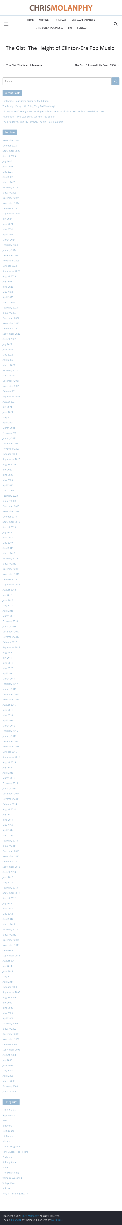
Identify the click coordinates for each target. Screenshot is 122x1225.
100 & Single (9, 1109)
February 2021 (10, 433)
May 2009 (8, 1013)
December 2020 (11, 443)
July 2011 (7, 966)
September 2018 (11, 584)
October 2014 (10, 804)
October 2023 (10, 265)
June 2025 (8, 166)
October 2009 (10, 986)
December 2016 (11, 694)
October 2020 (10, 453)
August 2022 (9, 338)
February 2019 (10, 558)
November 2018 (11, 574)
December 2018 (11, 568)
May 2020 (8, 480)
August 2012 (9, 898)
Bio (70, 27)
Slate (5, 1167)
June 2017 (8, 662)
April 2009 (8, 1018)
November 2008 (11, 1039)
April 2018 (8, 610)
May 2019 (8, 542)
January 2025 (9, 192)
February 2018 (10, 621)
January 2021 (9, 438)
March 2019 (9, 553)
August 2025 (9, 156)
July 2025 (7, 161)
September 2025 (11, 150)
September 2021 (11, 396)
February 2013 (10, 887)
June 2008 (8, 1065)
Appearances (10, 1115)
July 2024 (7, 218)
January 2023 (9, 312)
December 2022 (11, 318)
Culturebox (8, 1130)
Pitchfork (7, 1156)
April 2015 (8, 772)
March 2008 (9, 1080)
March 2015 (9, 777)
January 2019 (9, 563)
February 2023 (10, 307)
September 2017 (11, 647)
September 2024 (11, 213)
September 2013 (11, 866)
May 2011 (8, 976)
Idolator (7, 1141)
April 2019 (8, 547)
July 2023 (7, 281)
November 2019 (11, 511)
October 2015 (10, 751)
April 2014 (8, 830)
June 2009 (8, 1007)
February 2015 (10, 783)
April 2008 (8, 1075)
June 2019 (8, 537)
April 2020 (8, 485)
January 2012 (9, 934)
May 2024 (8, 229)
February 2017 (10, 683)
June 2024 (8, 223)
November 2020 (11, 448)
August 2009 (9, 997)
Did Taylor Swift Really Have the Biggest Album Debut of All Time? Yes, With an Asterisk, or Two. (53, 111)
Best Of (6, 1120)
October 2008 (10, 1044)
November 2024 (11, 203)
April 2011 (8, 981)
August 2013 (9, 871)
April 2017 (8, 673)
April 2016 (8, 720)
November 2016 (11, 699)
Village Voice (9, 1183)
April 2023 (8, 297)
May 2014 (8, 824)
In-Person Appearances (49, 27)
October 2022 (10, 328)
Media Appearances (83, 19)
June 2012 (8, 908)
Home (30, 19)
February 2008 (10, 1086)
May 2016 (8, 715)
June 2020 (8, 474)
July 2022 (7, 344)
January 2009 (9, 1028)
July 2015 (7, 767)
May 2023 (8, 291)
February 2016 (10, 730)
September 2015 (11, 756)
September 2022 (11, 333)
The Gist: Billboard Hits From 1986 (97, 65)
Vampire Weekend (12, 1177)
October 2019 (10, 516)
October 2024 (10, 208)
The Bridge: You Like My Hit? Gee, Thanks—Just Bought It (33, 121)
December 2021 (11, 380)
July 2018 (7, 595)
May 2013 (8, 882)
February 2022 (10, 370)
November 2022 (11, 323)
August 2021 (9, 401)
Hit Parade (60, 19)
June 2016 (8, 709)
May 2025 (8, 171)
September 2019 (11, 521)
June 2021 (8, 412)
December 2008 (11, 1033)
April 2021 (8, 422)
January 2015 (9, 788)
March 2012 (9, 924)
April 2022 (8, 359)
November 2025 (11, 140)
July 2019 (7, 532)
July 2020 (7, 469)
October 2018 (10, 579)
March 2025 (9, 182)
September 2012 (11, 892)
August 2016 (9, 704)
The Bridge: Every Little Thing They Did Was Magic (29, 106)
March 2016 (9, 725)
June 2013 (8, 877)
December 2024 (11, 197)
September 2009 (11, 992)
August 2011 (9, 960)
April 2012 (8, 918)
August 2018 (9, 589)
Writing (44, 19)
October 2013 (10, 861)
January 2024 (9, 250)
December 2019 (11, 506)
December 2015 (11, 741)
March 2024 (9, 239)
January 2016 (9, 736)
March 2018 (9, 615)
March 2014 (9, 835)
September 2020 (11, 459)
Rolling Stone (10, 1162)
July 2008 (7, 1060)
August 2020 (9, 464)
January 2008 (9, 1091)
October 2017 (10, 642)
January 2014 (9, 845)
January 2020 (9, 500)
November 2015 (11, 746)
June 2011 (8, 971)
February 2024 (10, 244)
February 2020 (10, 495)
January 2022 (9, 375)
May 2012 (8, 913)
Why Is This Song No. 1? (15, 1193)
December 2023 (11, 255)
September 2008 (11, 1049)
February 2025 (10, 187)
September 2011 (11, 955)
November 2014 (11, 798)
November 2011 (11, 945)
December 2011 (11, 939)
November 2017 (11, 636)
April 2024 (8, 234)
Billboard (7, 1125)
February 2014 (10, 840)
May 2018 (8, 605)
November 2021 (11, 385)
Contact (82, 27)
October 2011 (10, 950)
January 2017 (9, 689)
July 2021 (7, 406)
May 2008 (8, 1070)
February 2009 (10, 1023)
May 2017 (8, 668)
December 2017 (11, 631)
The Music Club (11, 1172)
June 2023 (8, 286)
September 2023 (11, 271)
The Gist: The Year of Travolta (22, 65)
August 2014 (9, 809)
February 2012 (10, 929)
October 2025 (10, 145)
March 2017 (9, 678)
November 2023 (11, 260)
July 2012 (7, 903)
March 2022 (9, 365)
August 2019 (9, 527)
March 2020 (9, 490)
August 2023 (9, 276)
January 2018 (9, 626)
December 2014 (11, 793)
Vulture (6, 1188)
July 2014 (7, 814)
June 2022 (8, 349)
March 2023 (9, 302)
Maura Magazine (11, 1146)
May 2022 (8, 354)
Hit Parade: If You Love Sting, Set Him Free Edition (29, 116)
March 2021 (9, 427)
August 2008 (9, 1054)
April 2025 (8, 176)
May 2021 (8, 417)
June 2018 (8, 600)
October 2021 (10, 391)
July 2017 (7, 657)
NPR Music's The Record (15, 1151)
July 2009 (7, 1002)
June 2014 (8, 819)
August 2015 (9, 762)
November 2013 (11, 856)
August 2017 (9, 652)
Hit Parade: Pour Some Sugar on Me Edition (26, 100)
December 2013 (11, 851)
